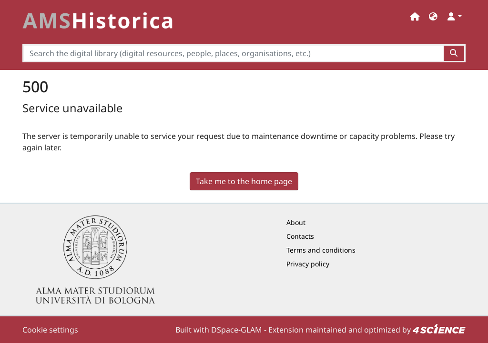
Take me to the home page (244, 181)
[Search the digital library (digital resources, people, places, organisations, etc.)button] (454, 53)
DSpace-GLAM (236, 329)
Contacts (300, 236)
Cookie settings (50, 329)
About (295, 222)
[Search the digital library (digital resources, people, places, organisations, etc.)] (233, 53)
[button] (433, 16)
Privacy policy (307, 263)
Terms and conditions (321, 250)
